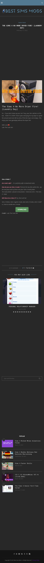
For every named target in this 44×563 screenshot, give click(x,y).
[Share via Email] (33, 268)
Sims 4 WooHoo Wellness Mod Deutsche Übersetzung (26, 453)
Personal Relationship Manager (22, 306)
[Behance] (22, 554)
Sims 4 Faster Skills (23, 463)
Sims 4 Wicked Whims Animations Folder (28, 442)
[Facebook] (14, 554)
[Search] (42, 2)
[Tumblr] (24, 554)
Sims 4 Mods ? (6, 179)
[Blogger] (29, 554)
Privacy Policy (36, 560)
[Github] (27, 554)
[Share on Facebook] (26, 268)
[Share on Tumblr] (31, 268)
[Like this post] (24, 268)
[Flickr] (19, 554)
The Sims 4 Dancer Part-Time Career (26, 487)
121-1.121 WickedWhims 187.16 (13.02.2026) (27, 475)
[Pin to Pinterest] (29, 268)
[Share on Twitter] (28, 268)
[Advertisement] (22, 55)
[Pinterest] (16, 554)
